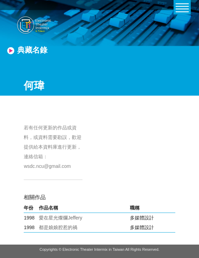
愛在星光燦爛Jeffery (60, 218)
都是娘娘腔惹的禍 (58, 227)
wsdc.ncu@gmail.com (47, 166)
